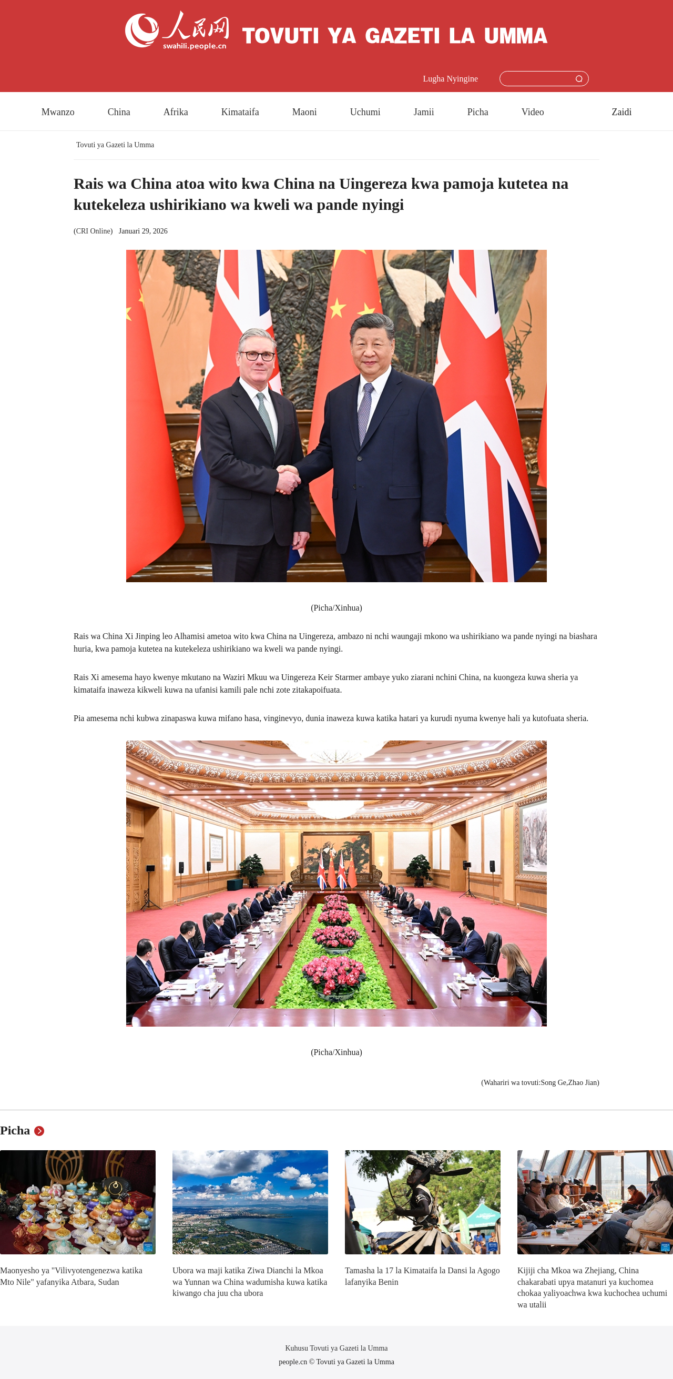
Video (533, 112)
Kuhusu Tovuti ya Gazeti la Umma (336, 1348)
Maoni (304, 112)
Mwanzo (58, 112)
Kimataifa (240, 112)
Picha (477, 112)
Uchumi (365, 112)
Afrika (176, 112)
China (119, 112)
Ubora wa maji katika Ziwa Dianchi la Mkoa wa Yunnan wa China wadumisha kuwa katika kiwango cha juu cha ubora (249, 1281)
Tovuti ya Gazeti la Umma (115, 145)
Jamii (424, 112)
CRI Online (93, 231)
